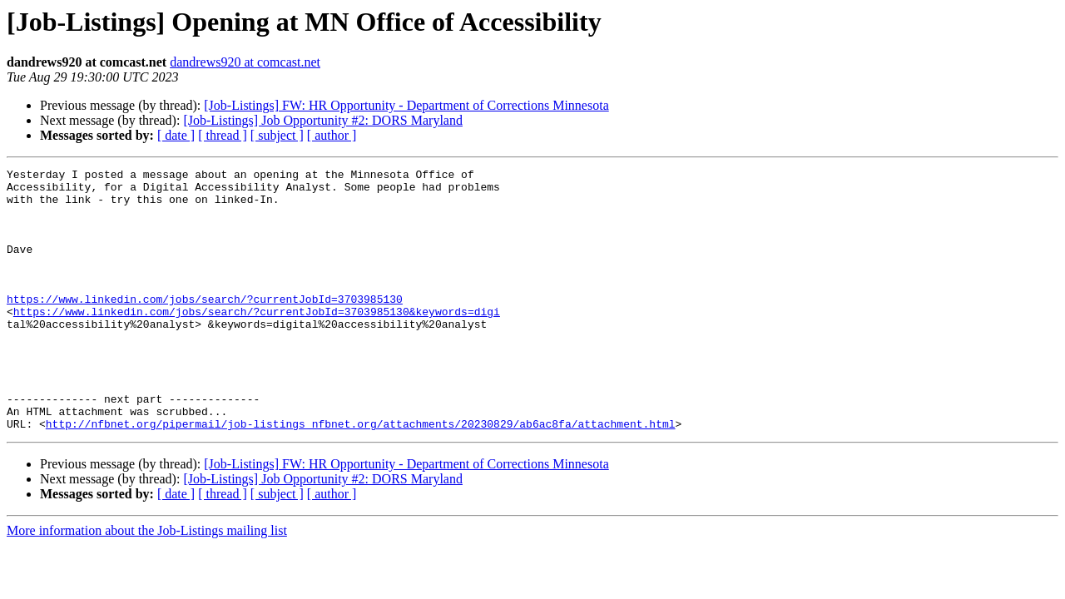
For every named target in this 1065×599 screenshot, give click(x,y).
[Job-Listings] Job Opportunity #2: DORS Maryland (323, 120)
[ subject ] (277, 135)
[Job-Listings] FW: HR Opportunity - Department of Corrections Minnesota (406, 105)
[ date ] (176, 135)
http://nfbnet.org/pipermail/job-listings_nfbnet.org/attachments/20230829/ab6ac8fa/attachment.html (361, 475)
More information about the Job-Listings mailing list (147, 583)
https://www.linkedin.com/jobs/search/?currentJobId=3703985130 (205, 326)
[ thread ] (222, 135)
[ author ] (332, 135)
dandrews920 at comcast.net (245, 62)
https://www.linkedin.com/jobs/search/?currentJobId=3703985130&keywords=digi (256, 341)
